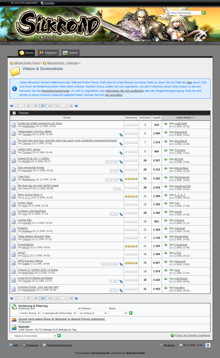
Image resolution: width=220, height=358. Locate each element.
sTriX (178, 252)
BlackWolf (181, 132)
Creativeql (181, 244)
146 (71, 105)
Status (112, 308)
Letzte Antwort (186, 117)
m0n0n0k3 (181, 278)
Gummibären (26, 244)
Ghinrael (180, 228)
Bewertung (131, 117)
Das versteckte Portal (31, 167)
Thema (66, 117)
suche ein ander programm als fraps (40, 123)
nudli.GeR (181, 123)
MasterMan (181, 168)
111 (57, 105)
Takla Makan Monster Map (34, 236)
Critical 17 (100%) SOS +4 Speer (38, 269)
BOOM (26, 161)
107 (28, 105)
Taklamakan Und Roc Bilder (35, 131)
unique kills (25, 220)
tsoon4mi (27, 170)
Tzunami (27, 134)
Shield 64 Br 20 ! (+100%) (34, 158)
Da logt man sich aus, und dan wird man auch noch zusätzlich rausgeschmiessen (67, 140)
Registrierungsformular (55, 90)
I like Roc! (24, 176)
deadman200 (183, 186)
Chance (179, 220)
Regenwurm (29, 179)
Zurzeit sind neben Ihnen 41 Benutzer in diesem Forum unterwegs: (61, 319)
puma (178, 211)
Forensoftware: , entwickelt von (110, 353)
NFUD (26, 247)
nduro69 (27, 223)
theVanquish (29, 290)
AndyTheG (28, 272)
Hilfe (189, 82)
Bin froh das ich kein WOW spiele (38, 185)
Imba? (22, 252)
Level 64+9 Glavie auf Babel (35, 278)
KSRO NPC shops (29, 149)
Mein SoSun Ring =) (30, 194)
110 (50, 105)
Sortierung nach (26, 308)
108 (36, 105)
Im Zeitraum (84, 308)
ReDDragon (29, 126)
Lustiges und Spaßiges (32, 211)
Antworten (145, 117)
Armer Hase (25, 202)
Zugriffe (157, 117)
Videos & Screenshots (43, 68)
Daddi (26, 263)
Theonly (27, 143)
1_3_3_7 (27, 197)
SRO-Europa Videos (30, 260)
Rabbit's (23, 228)
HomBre (180, 287)
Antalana (27, 231)
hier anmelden (113, 94)
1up (177, 203)
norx (25, 214)
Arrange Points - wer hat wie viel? (38, 287)
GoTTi (26, 255)
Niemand (180, 261)
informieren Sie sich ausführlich (125, 90)
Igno (25, 205)
